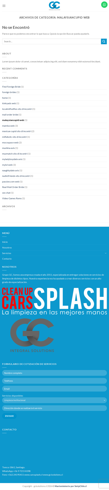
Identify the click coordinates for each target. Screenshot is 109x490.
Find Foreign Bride (11, 86)
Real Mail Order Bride (13, 187)
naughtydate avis (10, 170)
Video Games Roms (12, 198)
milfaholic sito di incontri (14, 136)
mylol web (7, 164)
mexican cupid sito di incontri (16, 131)
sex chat (6, 192)
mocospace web (10, 142)
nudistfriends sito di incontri (16, 175)
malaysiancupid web (13, 120)
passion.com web (10, 181)
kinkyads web (9, 103)
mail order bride (10, 114)
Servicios (6, 253)
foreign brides (9, 92)
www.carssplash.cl (33, 474)
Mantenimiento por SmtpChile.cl (70, 486)
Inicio (5, 241)
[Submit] (104, 41)
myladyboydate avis (12, 159)
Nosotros (7, 247)
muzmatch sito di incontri (14, 153)
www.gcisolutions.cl (53, 474)
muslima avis (8, 148)
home (5, 97)
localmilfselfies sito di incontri (17, 108)
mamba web (8, 125)
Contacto (7, 258)
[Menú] (4, 5)
